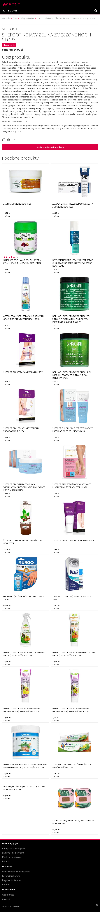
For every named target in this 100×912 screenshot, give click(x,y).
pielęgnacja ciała (27, 18)
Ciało (15, 18)
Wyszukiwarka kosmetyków (16, 871)
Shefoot (10, 29)
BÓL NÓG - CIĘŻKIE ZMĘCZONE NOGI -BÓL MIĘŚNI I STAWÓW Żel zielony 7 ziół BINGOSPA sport (71, 375)
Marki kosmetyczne (12, 857)
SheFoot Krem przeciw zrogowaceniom (73, 540)
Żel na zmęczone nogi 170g (17, 204)
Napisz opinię (9, 45)
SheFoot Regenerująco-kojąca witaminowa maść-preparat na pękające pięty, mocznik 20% (24, 487)
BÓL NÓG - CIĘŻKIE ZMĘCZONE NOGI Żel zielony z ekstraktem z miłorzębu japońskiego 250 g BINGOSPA (71, 319)
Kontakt (6, 884)
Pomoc (5, 861)
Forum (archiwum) (11, 875)
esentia (12, 4)
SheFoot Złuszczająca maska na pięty (23, 372)
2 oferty (6, 496)
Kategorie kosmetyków (13, 848)
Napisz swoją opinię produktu (50, 147)
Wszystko (6, 18)
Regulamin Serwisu (11, 880)
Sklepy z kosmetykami (13, 852)
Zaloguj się (7, 899)
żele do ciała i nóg (45, 18)
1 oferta (6, 216)
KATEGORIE (10, 10)
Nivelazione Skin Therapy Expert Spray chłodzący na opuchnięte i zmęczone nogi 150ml (72, 263)
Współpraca (8, 894)
